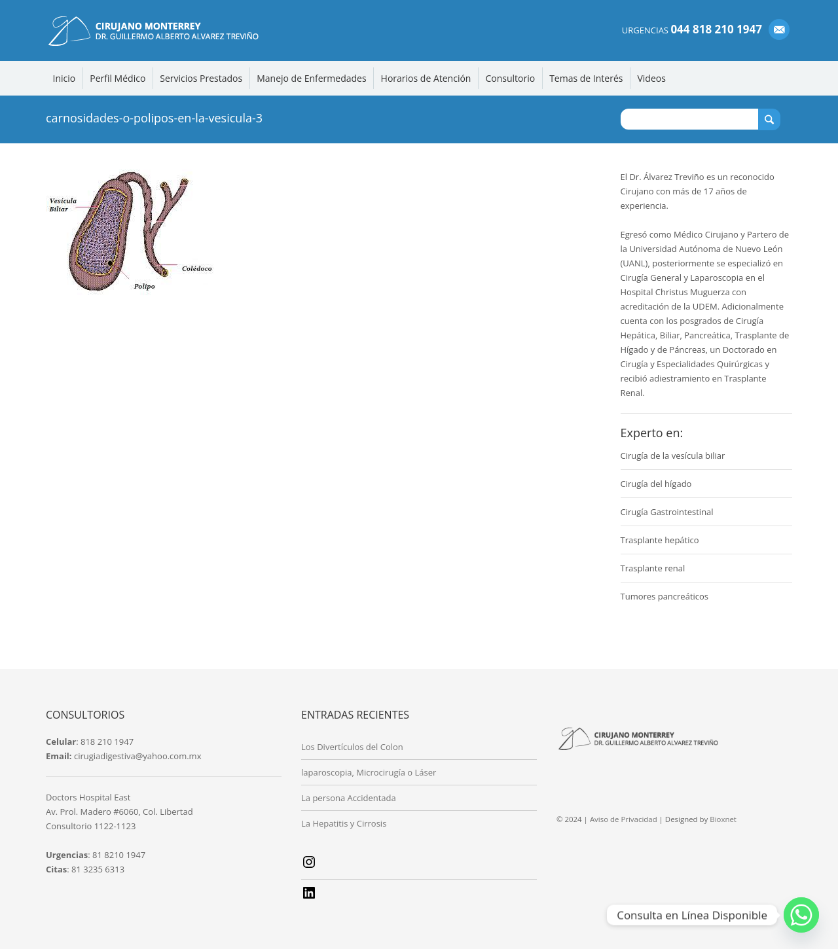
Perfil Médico (117, 78)
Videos (651, 78)
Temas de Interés (586, 78)
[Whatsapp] (801, 915)
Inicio (64, 78)
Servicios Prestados (201, 78)
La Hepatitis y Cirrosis (343, 823)
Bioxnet (723, 819)
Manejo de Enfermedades (311, 78)
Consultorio (510, 78)
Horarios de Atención (426, 78)
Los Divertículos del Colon (352, 747)
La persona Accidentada (348, 798)
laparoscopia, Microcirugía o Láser (368, 772)
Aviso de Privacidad (623, 819)
